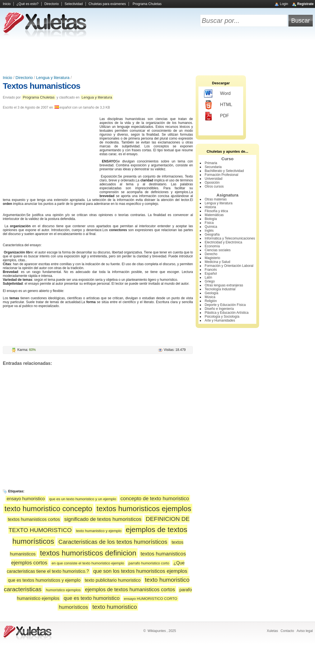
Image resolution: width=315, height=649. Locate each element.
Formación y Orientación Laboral (229, 266)
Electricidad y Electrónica (223, 242)
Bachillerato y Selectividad (224, 171)
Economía (212, 246)
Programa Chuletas (147, 4)
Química (211, 227)
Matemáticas (214, 215)
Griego (210, 281)
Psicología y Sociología (222, 316)
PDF (216, 116)
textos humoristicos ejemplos (143, 508)
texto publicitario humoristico (113, 580)
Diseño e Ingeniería (219, 309)
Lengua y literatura (52, 77)
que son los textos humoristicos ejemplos (140, 571)
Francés (211, 270)
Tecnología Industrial (220, 289)
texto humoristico (114, 607)
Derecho (211, 254)
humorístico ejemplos (63, 590)
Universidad (213, 179)
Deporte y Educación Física (225, 305)
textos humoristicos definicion (88, 553)
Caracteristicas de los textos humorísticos (112, 541)
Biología (211, 219)
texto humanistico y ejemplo (99, 531)
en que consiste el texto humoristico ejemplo (88, 563)
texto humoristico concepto (48, 508)
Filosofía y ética (216, 211)
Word (217, 93)
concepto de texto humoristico (154, 498)
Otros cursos (214, 186)
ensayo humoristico (26, 498)
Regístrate (305, 4)
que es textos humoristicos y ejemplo (44, 580)
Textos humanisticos (41, 85)
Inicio (7, 4)
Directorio (51, 4)
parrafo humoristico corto (149, 563)
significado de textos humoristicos (102, 519)
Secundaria (213, 167)
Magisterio (212, 258)
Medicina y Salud (217, 262)
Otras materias (216, 199)
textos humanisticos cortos (34, 519)
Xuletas (272, 631)
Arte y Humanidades (220, 320)
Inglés (209, 231)
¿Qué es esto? (27, 4)
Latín (208, 277)
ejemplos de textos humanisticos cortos (130, 589)
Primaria (211, 163)
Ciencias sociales (218, 250)
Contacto (287, 631)
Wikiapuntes (157, 631)
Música (210, 297)
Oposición (212, 183)
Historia (210, 207)
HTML (218, 104)
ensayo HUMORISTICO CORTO (150, 599)
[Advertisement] (157, 56)
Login (284, 4)
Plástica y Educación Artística (226, 313)
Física (209, 223)
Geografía (212, 234)
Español (211, 274)
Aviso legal (305, 631)
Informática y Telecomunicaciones (230, 238)
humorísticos (73, 607)
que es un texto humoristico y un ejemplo (82, 499)
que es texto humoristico (92, 598)
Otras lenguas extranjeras (224, 285)
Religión (211, 301)
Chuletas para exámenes (107, 4)
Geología (211, 293)
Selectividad (74, 4)
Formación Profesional (221, 175)
